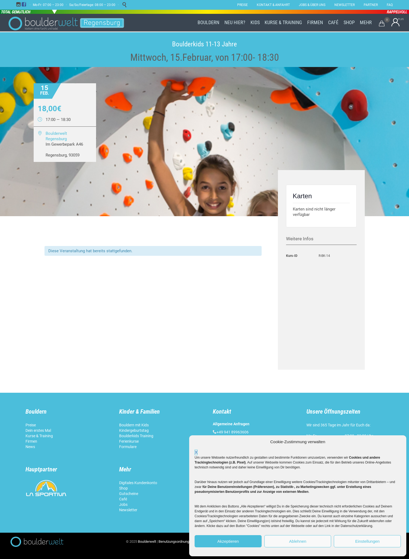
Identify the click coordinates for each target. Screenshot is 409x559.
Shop (123, 488)
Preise (31, 425)
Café (123, 499)
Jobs (123, 504)
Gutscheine (128, 493)
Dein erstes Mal (39, 430)
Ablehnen (297, 541)
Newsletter (128, 510)
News (30, 447)
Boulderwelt (147, 541)
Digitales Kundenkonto (138, 483)
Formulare (128, 447)
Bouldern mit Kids (134, 425)
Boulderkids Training (136, 436)
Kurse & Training (39, 436)
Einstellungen (367, 541)
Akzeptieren (228, 541)
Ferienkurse (129, 441)
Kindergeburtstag (134, 430)
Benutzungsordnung (173, 541)
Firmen (31, 441)
